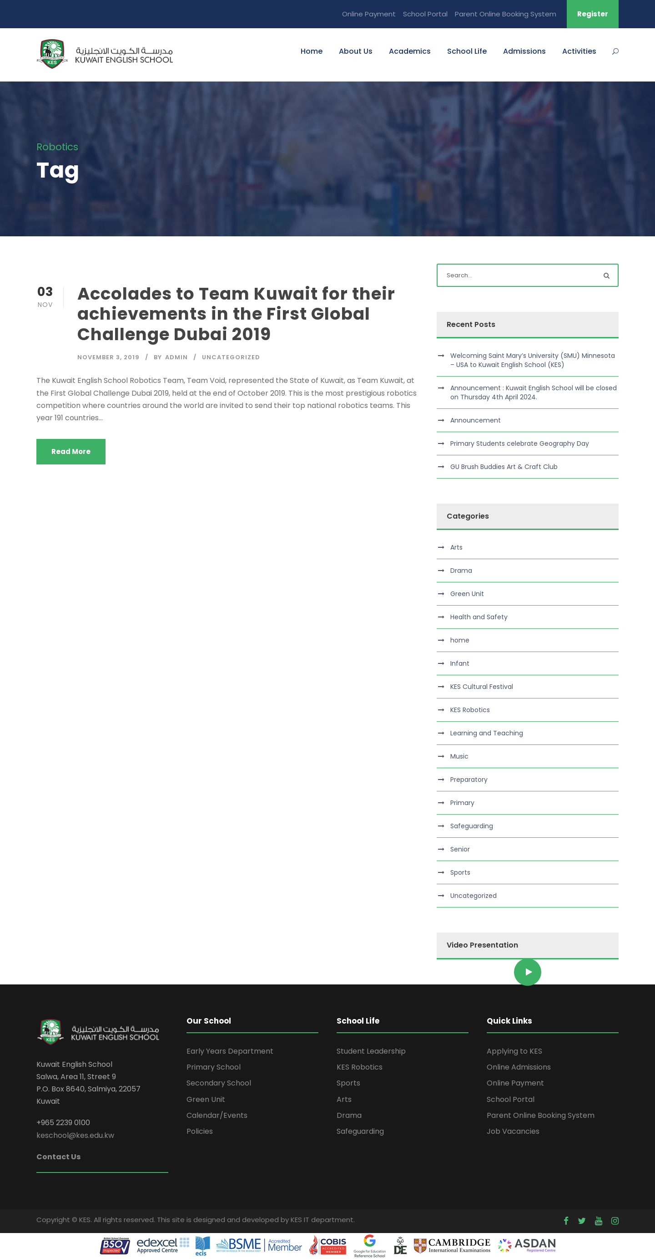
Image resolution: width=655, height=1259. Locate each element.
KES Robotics (470, 709)
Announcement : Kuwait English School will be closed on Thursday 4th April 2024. (533, 392)
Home (311, 51)
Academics (410, 51)
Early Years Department (229, 1051)
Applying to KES (514, 1051)
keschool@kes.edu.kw (75, 1135)
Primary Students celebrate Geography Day (519, 443)
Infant (459, 663)
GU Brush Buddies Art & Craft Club (504, 466)
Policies (199, 1131)
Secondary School (218, 1083)
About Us (356, 51)
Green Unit (467, 593)
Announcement (475, 420)
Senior (460, 849)
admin (176, 357)
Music (459, 756)
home (459, 640)
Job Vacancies (513, 1131)
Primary (462, 802)
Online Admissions (519, 1067)
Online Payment (369, 14)
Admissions (524, 51)
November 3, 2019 (108, 357)
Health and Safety (479, 617)
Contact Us (58, 1157)
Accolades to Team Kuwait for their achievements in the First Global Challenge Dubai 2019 (236, 314)
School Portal (425, 14)
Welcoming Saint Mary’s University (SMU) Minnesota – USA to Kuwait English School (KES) (532, 360)
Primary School (213, 1067)
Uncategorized (231, 357)
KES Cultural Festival (481, 686)
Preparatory (469, 779)
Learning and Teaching (486, 733)
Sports (460, 872)
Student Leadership (371, 1051)
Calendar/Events (216, 1115)
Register (592, 14)
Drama (461, 570)
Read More (71, 451)
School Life (467, 51)
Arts (456, 547)
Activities (579, 51)
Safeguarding (471, 826)
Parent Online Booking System (505, 14)
